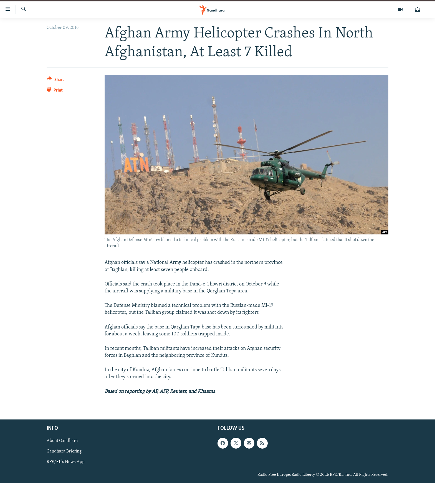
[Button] (55, 80)
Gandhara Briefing (64, 451)
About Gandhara (62, 441)
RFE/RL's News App (66, 462)
